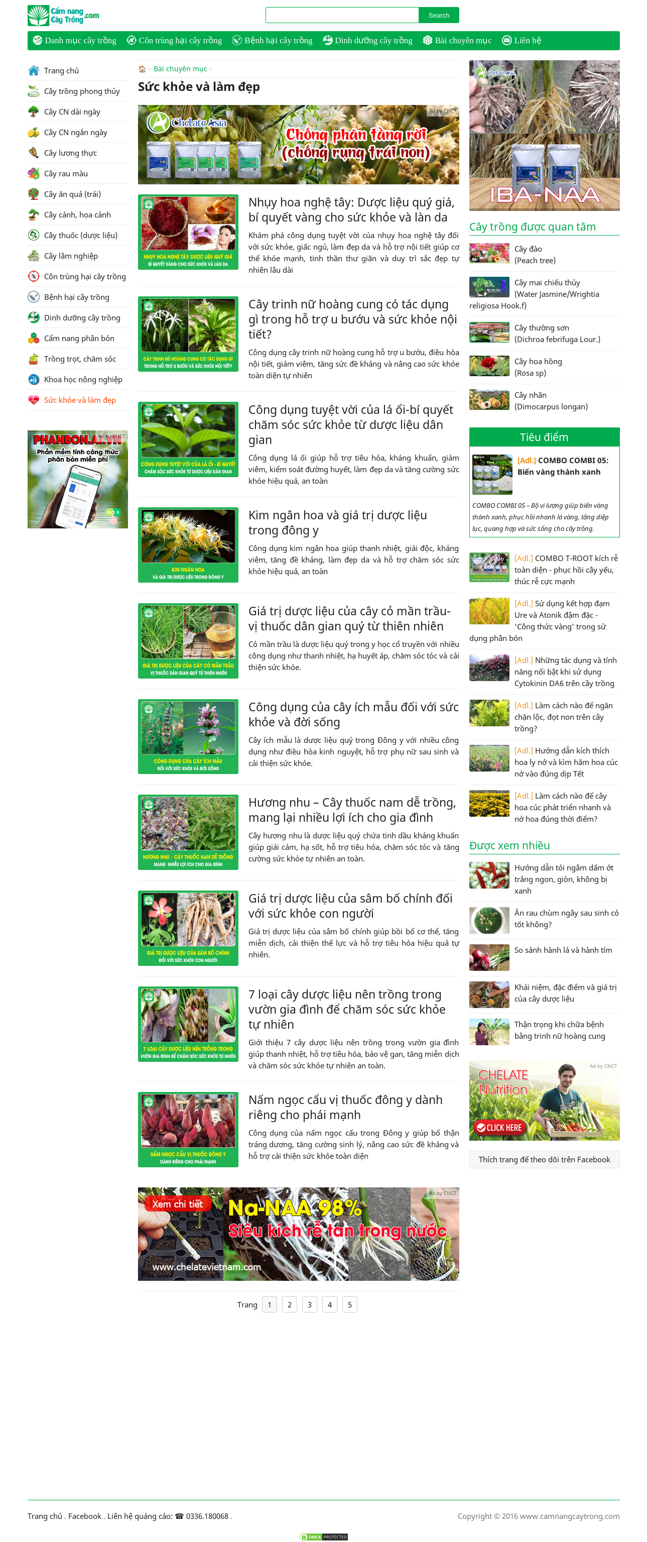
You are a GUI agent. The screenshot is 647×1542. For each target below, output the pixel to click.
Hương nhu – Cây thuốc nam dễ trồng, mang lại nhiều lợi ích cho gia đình (352, 809)
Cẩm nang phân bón (71, 338)
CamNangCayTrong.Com (83, 15)
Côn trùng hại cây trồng (174, 40)
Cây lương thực (62, 153)
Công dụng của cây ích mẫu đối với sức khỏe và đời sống (353, 714)
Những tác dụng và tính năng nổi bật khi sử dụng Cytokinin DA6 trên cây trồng (543, 671)
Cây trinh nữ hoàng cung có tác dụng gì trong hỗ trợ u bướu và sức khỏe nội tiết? (352, 318)
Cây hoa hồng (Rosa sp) (515, 367)
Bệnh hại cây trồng (272, 40)
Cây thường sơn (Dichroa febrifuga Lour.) (534, 333)
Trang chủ (53, 70)
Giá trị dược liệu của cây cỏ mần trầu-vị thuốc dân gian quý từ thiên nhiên (349, 618)
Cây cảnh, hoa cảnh (69, 214)
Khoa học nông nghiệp (75, 379)
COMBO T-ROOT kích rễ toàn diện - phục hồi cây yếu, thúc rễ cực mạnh (543, 569)
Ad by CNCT (443, 110)
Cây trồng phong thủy (74, 91)
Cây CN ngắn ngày (67, 132)
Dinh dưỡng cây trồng (368, 40)
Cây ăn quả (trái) (64, 194)
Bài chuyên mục (457, 40)
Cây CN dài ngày (64, 111)
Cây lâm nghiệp (63, 256)
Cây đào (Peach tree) (512, 254)
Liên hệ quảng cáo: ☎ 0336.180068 (167, 1516)
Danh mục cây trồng (74, 40)
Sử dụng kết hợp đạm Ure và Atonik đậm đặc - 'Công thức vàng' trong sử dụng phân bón (539, 620)
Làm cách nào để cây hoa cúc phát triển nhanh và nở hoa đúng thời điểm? (540, 807)
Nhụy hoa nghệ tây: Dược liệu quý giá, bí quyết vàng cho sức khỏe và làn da (351, 209)
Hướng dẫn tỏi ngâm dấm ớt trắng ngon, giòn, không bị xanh (541, 879)
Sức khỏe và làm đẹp (72, 400)
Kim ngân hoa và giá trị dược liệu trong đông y (337, 522)
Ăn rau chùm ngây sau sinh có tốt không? (544, 920)
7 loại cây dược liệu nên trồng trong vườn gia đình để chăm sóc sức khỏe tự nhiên (347, 1008)
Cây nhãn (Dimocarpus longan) (528, 400)
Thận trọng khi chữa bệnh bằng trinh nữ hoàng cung (537, 1032)
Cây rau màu (58, 173)
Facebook (84, 1516)
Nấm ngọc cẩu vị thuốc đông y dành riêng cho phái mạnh (345, 1106)
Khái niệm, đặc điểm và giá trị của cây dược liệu (543, 994)
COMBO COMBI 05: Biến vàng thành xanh (540, 475)
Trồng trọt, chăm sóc (72, 359)
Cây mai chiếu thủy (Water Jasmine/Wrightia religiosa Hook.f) (534, 293)
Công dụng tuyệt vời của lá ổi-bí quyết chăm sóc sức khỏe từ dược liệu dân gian (350, 424)
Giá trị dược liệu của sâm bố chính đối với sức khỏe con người (350, 905)
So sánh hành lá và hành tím (540, 957)
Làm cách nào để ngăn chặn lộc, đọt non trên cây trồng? (541, 716)
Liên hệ (522, 40)
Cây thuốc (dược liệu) (72, 235)
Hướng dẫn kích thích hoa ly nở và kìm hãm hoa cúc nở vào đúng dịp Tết (543, 762)
